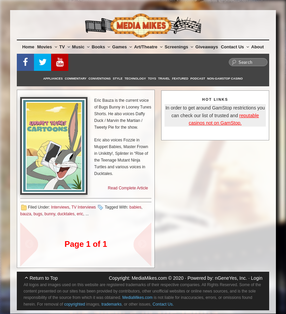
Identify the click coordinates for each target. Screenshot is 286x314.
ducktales (66, 214)
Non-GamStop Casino (225, 78)
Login (256, 278)
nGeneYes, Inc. (231, 278)
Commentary (76, 78)
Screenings (179, 46)
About (257, 46)
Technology (135, 78)
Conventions (99, 78)
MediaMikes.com (149, 278)
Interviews (60, 207)
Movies (47, 46)
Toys (152, 78)
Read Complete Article (128, 188)
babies (135, 207)
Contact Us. (163, 304)
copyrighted (74, 304)
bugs (37, 214)
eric (80, 214)
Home (28, 46)
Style (117, 78)
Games (122, 46)
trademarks (111, 304)
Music (81, 46)
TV (64, 46)
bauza (25, 214)
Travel (164, 78)
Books (101, 46)
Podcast (197, 78)
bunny (49, 214)
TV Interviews (83, 207)
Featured (180, 78)
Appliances (53, 78)
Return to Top (44, 278)
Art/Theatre (148, 46)
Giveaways (206, 46)
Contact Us (235, 46)
